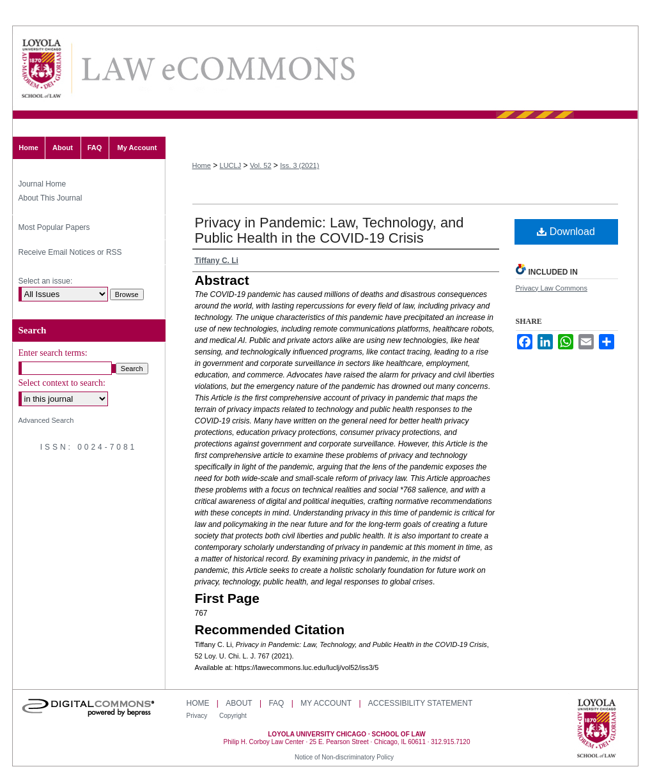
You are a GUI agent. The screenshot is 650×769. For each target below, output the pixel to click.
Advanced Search (46, 420)
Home (201, 165)
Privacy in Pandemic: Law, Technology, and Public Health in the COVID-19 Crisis (329, 230)
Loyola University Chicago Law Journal (217, 68)
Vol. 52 (261, 165)
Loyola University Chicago (596, 729)
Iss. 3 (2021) (299, 165)
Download (566, 231)
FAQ (276, 703)
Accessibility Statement (420, 703)
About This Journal (50, 198)
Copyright (233, 715)
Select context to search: (62, 383)
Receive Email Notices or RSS (70, 252)
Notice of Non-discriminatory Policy (344, 757)
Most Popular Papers (54, 227)
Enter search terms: (53, 353)
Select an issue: (46, 281)
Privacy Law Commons (551, 288)
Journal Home (42, 183)
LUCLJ (231, 165)
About (239, 703)
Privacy (198, 715)
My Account (326, 703)
